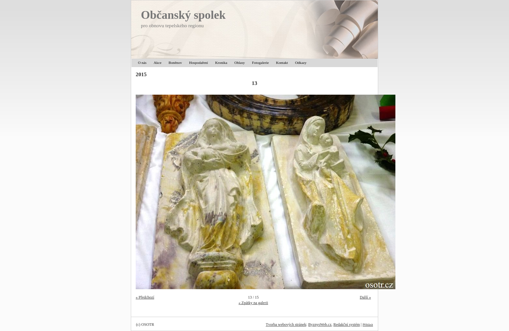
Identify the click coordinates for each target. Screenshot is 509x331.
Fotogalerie (260, 63)
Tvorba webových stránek (286, 324)
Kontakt (282, 63)
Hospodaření (198, 63)
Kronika (221, 63)
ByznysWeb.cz (319, 324)
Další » (365, 297)
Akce (157, 63)
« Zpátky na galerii (253, 303)
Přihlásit (368, 324)
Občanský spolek (183, 14)
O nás (142, 63)
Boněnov (175, 63)
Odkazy (300, 63)
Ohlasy (239, 63)
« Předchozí (145, 297)
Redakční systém (346, 324)
